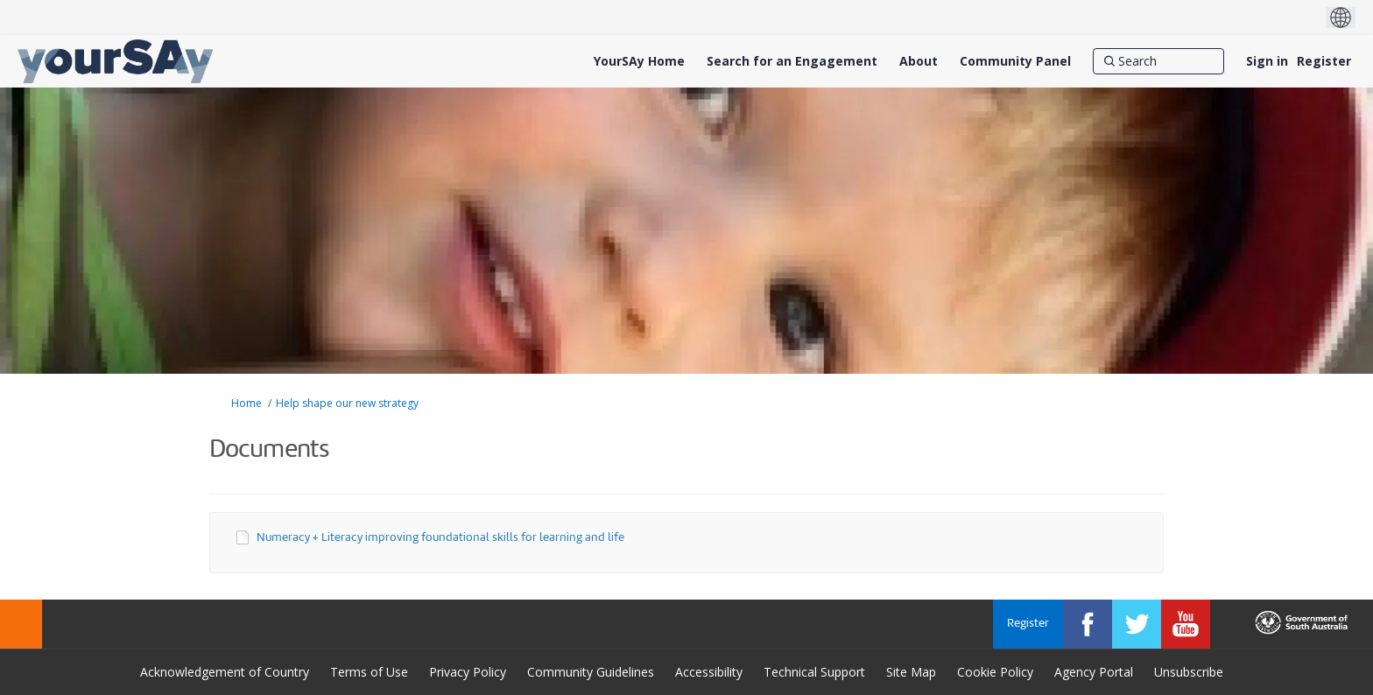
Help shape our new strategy (347, 403)
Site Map (911, 671)
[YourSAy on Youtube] (1185, 624)
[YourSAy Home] (639, 61)
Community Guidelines (590, 671)
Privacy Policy (467, 671)
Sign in (1267, 61)
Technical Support (814, 671)
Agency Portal (1093, 671)
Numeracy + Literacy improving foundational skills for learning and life (440, 538)
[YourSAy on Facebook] (1087, 624)
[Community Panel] (1015, 61)
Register (1324, 61)
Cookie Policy (995, 671)
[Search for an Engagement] (792, 61)
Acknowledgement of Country (224, 671)
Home (246, 403)
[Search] (1158, 61)
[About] (918, 61)
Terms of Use (369, 671)
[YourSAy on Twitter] (1136, 624)
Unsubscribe (1188, 671)
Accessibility (709, 671)
